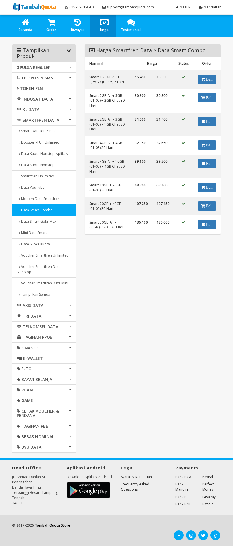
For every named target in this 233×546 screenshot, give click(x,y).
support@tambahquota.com (128, 7)
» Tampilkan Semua (33, 294)
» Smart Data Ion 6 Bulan (38, 130)
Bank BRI (182, 496)
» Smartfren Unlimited (35, 176)
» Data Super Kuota (33, 244)
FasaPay (209, 496)
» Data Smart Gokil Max (36, 221)
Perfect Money (208, 487)
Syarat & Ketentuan (136, 476)
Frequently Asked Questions (135, 487)
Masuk (183, 7)
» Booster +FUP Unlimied (38, 142)
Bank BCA (183, 476)
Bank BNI (182, 504)
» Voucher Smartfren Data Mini (42, 283)
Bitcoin (208, 504)
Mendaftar (210, 7)
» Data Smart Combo (35, 210)
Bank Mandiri (181, 487)
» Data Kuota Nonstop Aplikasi (42, 153)
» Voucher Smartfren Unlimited (43, 255)
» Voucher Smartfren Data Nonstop (39, 269)
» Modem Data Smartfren (38, 198)
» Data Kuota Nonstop (36, 164)
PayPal (207, 476)
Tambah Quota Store (52, 525)
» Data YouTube (31, 187)
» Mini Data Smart (32, 232)
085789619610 (79, 7)
